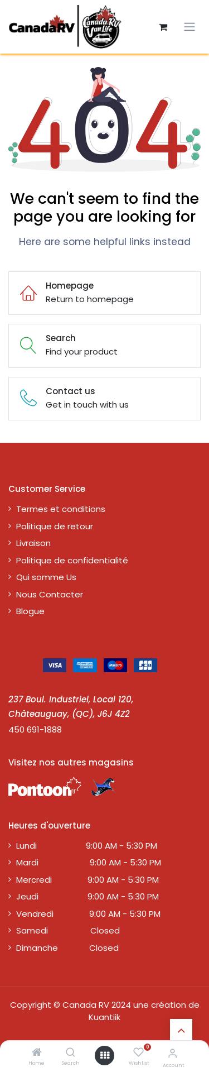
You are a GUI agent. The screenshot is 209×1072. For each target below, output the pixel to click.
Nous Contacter (49, 594)
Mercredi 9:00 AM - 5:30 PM (87, 880)
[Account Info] (172, 1053)
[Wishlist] (138, 1053)
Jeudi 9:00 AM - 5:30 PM (87, 896)
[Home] (37, 1053)
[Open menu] (104, 1056)
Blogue (30, 611)
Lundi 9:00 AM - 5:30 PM (86, 845)
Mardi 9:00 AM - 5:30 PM (88, 862)
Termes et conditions (60, 509)
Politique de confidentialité (72, 560)
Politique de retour (54, 526)
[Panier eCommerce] (163, 27)
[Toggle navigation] (189, 27)
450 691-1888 (35, 729)
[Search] (70, 1053)
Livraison (33, 543)
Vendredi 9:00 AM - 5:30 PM (88, 914)
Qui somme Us (46, 577)
